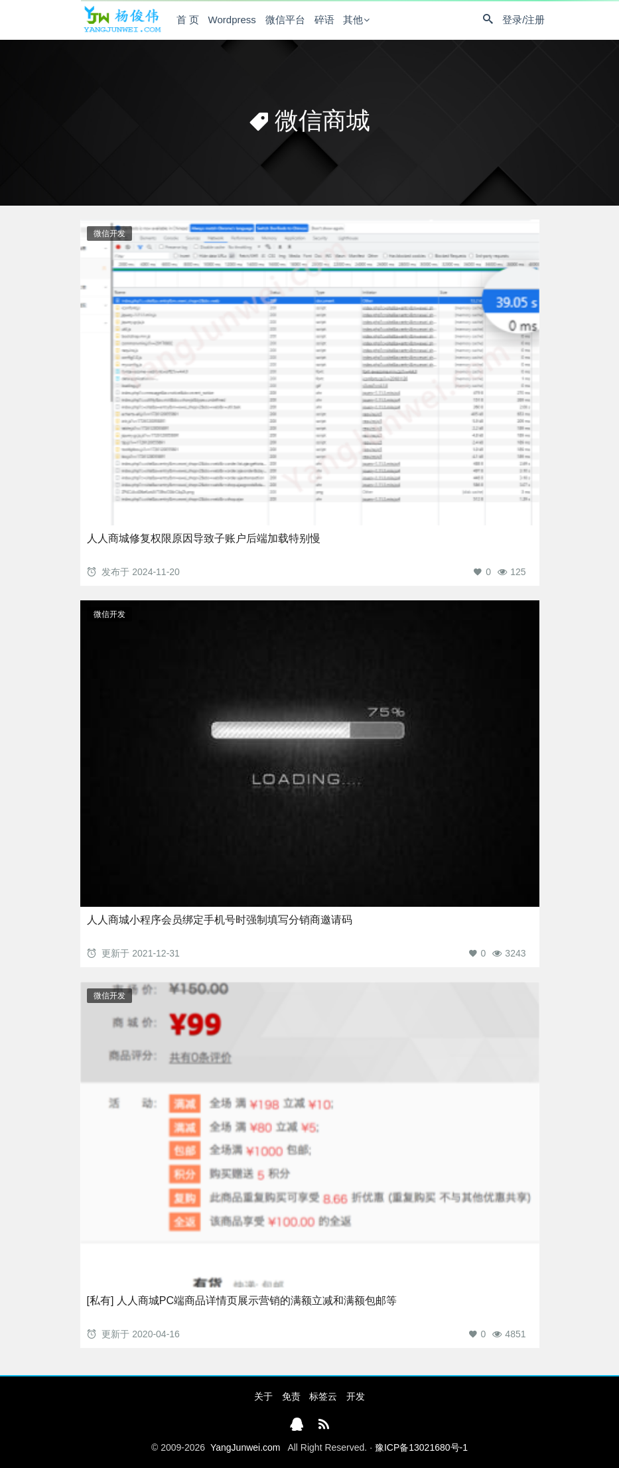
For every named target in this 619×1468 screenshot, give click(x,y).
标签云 (323, 1396)
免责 (291, 1396)
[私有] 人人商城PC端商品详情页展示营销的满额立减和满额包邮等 (242, 1300)
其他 (353, 19)
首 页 (187, 19)
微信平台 (285, 19)
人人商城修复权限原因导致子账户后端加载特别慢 (203, 538)
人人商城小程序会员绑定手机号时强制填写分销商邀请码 (219, 919)
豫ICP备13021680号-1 (421, 1447)
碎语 (324, 19)
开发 (355, 1396)
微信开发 (109, 233)
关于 (263, 1396)
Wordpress (232, 19)
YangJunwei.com (245, 1447)
